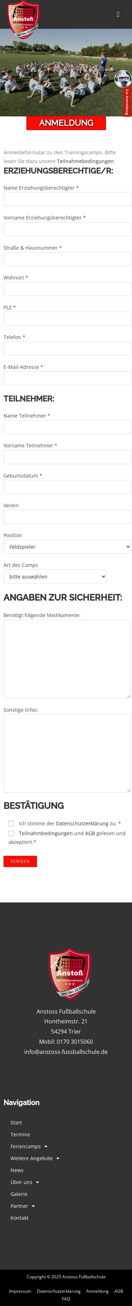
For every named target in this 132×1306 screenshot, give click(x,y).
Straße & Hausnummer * (67, 253)
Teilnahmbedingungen (46, 833)
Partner (23, 1206)
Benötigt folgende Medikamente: (67, 637)
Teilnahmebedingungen (85, 161)
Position (67, 540)
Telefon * (67, 342)
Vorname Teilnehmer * (67, 451)
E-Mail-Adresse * (67, 372)
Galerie (19, 1194)
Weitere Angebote (35, 1158)
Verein (67, 511)
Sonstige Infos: (67, 731)
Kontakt (20, 1217)
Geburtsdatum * (67, 481)
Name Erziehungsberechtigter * (67, 193)
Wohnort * (67, 283)
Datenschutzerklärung (82, 823)
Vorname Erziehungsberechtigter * (67, 223)
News (17, 1170)
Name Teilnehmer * (67, 421)
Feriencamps (29, 1146)
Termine (20, 1134)
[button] (118, 14)
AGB (90, 833)
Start (16, 1122)
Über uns (25, 1182)
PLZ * (67, 313)
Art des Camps (55, 570)
